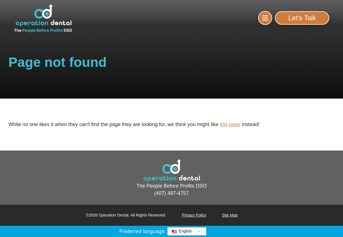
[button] (265, 18)
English (182, 231)
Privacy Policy (194, 215)
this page (230, 124)
